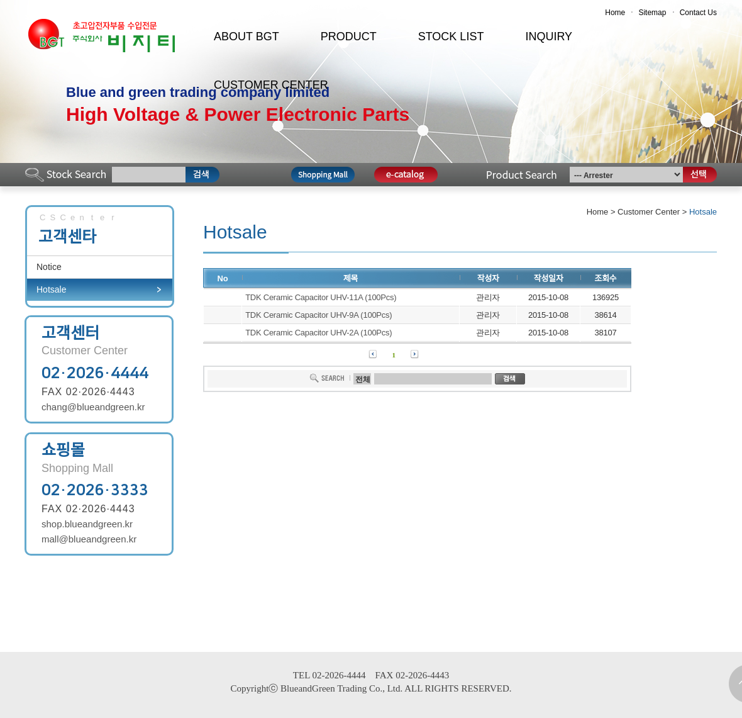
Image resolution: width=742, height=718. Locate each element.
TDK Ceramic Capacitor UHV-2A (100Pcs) (318, 332)
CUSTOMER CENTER (271, 85)
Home (615, 12)
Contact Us (698, 12)
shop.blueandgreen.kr (87, 524)
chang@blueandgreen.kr (93, 406)
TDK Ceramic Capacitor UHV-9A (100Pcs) (318, 315)
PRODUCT (349, 36)
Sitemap (652, 12)
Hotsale (51, 289)
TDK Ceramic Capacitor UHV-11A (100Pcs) (320, 297)
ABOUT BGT (246, 36)
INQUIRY (548, 36)
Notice (49, 267)
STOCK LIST (451, 36)
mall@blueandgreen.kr (89, 539)
